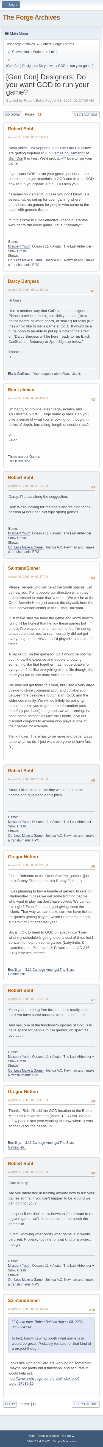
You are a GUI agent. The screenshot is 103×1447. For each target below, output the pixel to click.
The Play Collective (75, 148)
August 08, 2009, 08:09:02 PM (28, 865)
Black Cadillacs (19, 374)
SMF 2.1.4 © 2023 (39, 1441)
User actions (85, 114)
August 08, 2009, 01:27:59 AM (28, 137)
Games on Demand (67, 153)
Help (32, 1435)
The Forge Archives (31, 17)
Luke (52, 52)
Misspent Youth (19, 246)
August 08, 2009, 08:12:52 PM (28, 998)
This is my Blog (19, 461)
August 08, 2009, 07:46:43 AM (28, 398)
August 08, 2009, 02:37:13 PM (28, 486)
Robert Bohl (20, 129)
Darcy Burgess (23, 281)
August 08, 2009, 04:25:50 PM (28, 779)
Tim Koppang (40, 148)
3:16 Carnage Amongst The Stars (49, 970)
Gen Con (16, 158)
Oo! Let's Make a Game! (26, 260)
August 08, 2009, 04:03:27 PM (28, 576)
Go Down (12, 114)
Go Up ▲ (68, 1435)
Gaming (14, 974)
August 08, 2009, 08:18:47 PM (28, 1100)
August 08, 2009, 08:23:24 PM (28, 1172)
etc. (23, 974)
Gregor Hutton (23, 856)
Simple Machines (64, 1441)
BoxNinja (14, 970)
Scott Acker (18, 148)
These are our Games (24, 457)
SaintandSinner (24, 568)
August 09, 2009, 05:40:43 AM (28, 1309)
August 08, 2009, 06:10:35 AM (28, 289)
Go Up (10, 1404)
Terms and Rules (48, 1435)
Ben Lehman (21, 390)
